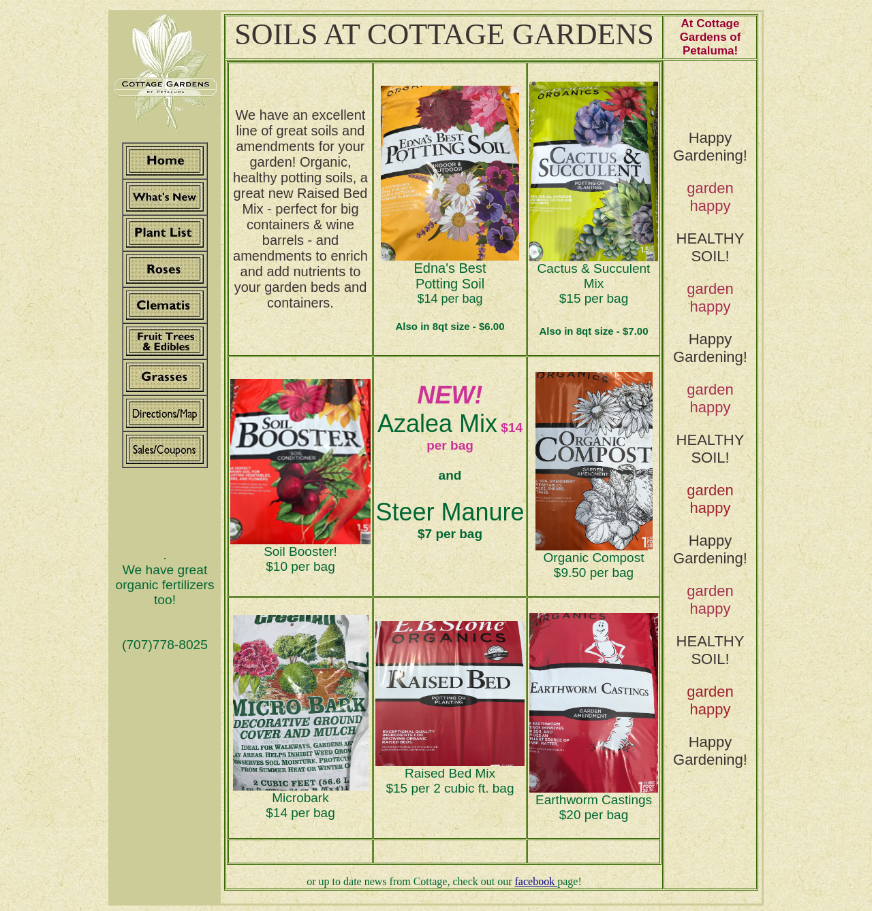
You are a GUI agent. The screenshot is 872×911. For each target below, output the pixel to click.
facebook (536, 881)
